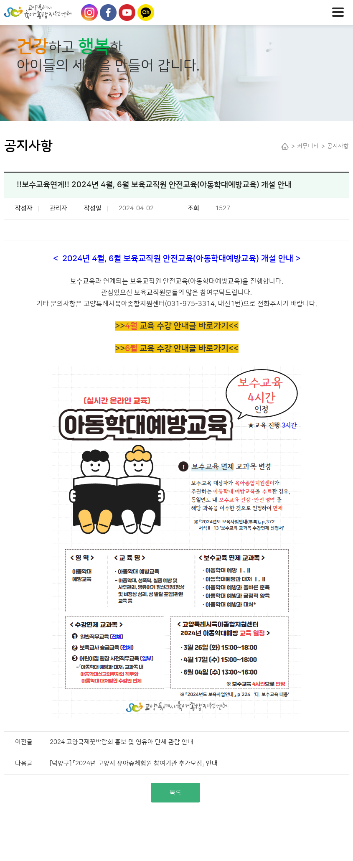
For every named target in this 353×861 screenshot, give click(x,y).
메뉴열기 (340, 11)
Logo (52, 11)
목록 (175, 792)
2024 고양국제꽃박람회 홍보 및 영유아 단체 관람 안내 (121, 742)
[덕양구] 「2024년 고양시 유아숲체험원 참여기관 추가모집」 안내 (134, 763)
